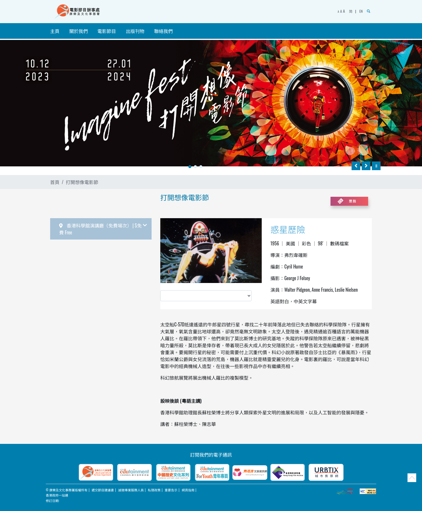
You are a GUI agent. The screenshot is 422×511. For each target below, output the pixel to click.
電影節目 (106, 30)
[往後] (366, 165)
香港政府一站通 (57, 495)
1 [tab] (189, 166)
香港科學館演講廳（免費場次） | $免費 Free (103, 229)
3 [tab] (200, 166)
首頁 (54, 182)
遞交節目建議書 (103, 490)
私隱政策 (154, 490)
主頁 (54, 30)
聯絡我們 (163, 30)
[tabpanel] (211, 103)
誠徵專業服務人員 (131, 490)
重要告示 (171, 490)
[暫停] (376, 165)
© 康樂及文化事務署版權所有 (67, 490)
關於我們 (78, 30)
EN (361, 11)
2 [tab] (195, 166)
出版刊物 (135, 30)
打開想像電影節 (82, 182)
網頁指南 (188, 490)
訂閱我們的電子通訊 (211, 454)
